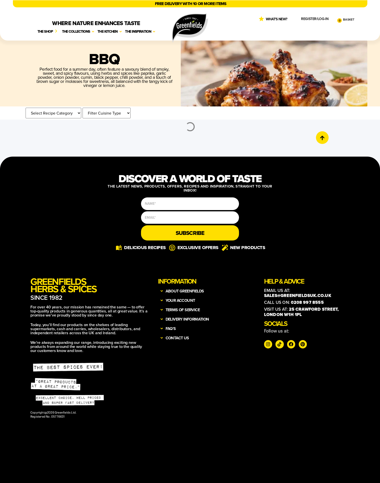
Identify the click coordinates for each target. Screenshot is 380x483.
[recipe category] (53, 113)
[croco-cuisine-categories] (107, 113)
